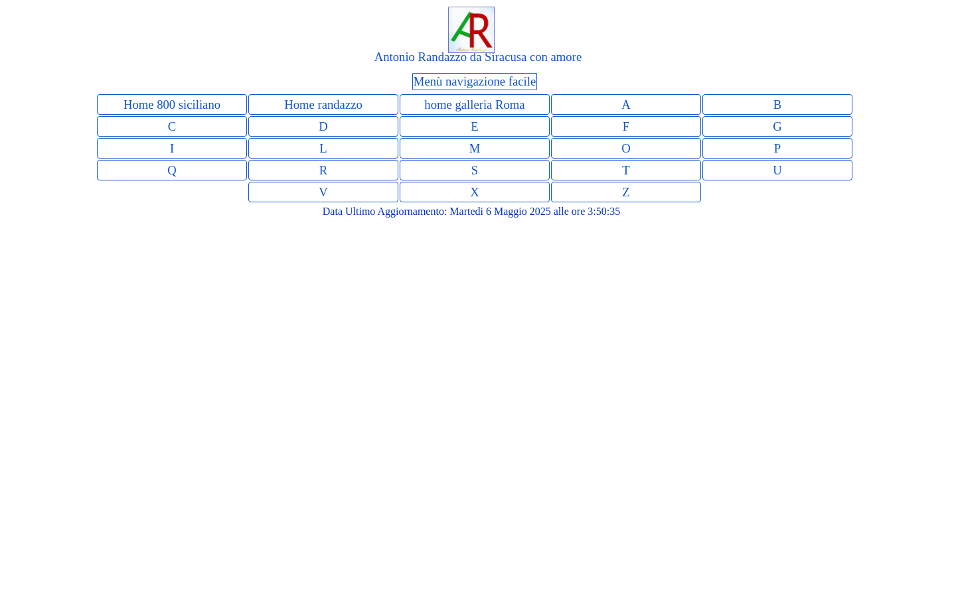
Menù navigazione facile (475, 81)
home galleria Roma (474, 104)
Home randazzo (323, 104)
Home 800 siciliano (171, 104)
